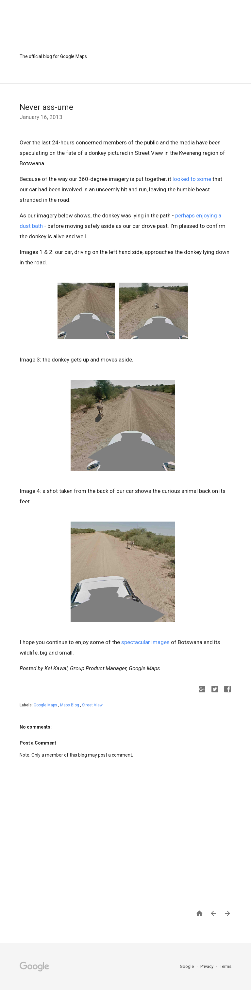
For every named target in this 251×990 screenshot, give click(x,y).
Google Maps (46, 705)
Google (187, 966)
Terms (225, 966)
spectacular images (145, 642)
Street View (92, 705)
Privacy (207, 966)
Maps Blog (70, 705)
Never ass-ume (46, 107)
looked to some (192, 179)
